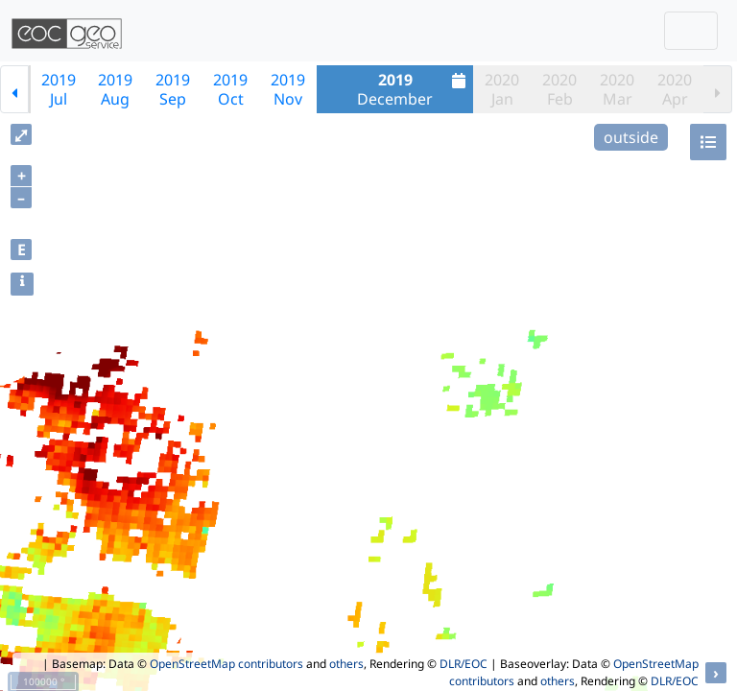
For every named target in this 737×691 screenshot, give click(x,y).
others (346, 663)
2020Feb (559, 89)
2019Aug (115, 89)
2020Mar (617, 89)
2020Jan (502, 89)
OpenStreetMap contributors (226, 663)
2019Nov (288, 89)
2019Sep (172, 89)
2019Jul (58, 89)
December (413, 89)
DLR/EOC (463, 663)
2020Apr (674, 89)
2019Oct (230, 89)
